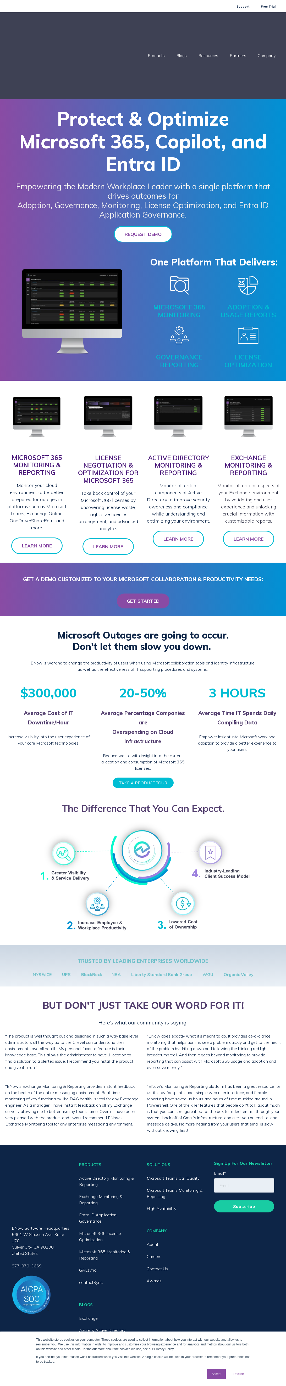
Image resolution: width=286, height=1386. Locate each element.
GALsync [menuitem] (87, 1218)
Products (156, 29)
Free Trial (268, 6)
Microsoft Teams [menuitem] (94, 1290)
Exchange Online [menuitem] (95, 1302)
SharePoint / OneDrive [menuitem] (100, 1314)
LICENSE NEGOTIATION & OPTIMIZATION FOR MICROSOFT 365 (108, 417)
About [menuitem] (152, 1192)
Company (267, 29)
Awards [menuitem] (154, 1228)
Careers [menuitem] (154, 1204)
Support (242, 6)
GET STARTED (143, 549)
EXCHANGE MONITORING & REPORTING (248, 413)
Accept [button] (216, 1374)
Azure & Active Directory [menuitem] (102, 1278)
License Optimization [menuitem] (98, 1326)
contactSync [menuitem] (91, 1230)
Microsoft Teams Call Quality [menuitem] (173, 1126)
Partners (238, 29)
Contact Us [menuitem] (157, 1216)
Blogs (181, 29)
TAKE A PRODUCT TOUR (143, 730)
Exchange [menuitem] (88, 1266)
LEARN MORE (37, 494)
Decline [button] (238, 1374)
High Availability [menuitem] (161, 1156)
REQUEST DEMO (143, 182)
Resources (208, 29)
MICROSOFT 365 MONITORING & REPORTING (37, 413)
